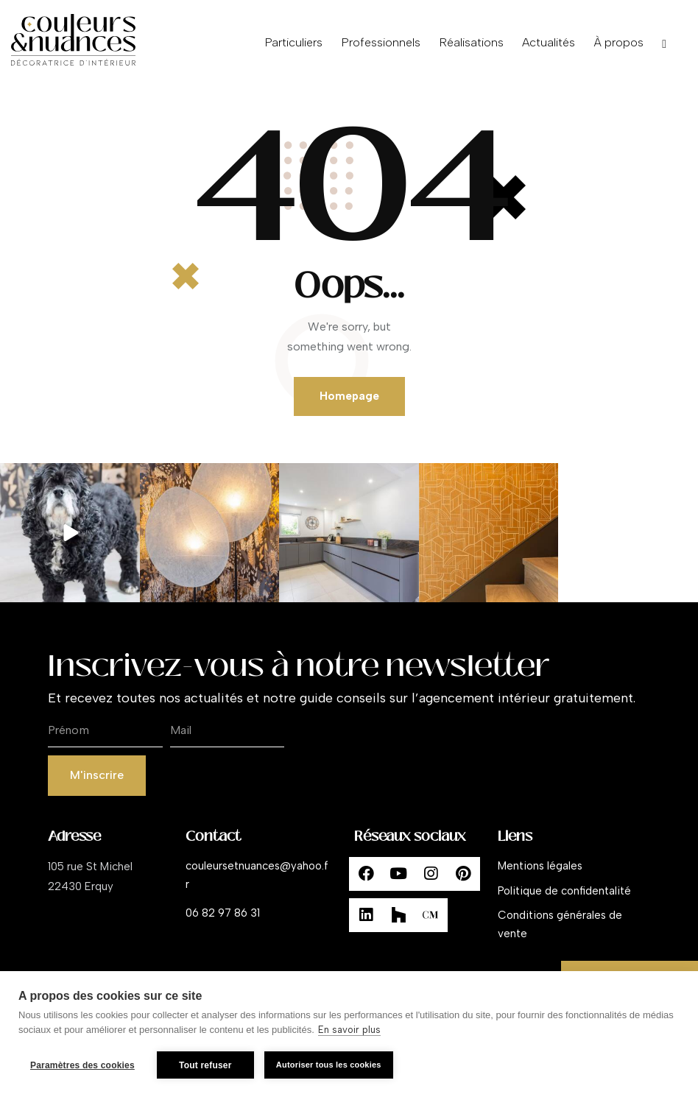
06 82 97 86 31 (223, 913)
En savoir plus (349, 1029)
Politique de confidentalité (564, 890)
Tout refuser (205, 1065)
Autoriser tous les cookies (328, 1064)
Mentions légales (540, 865)
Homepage (349, 396)
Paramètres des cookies (82, 1065)
